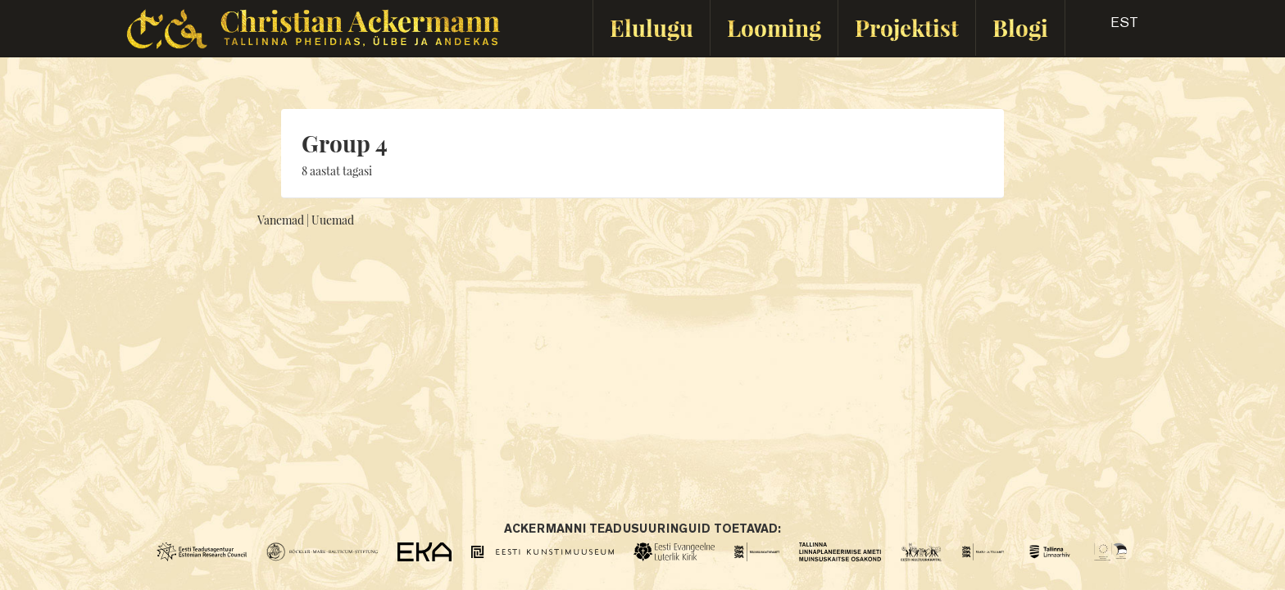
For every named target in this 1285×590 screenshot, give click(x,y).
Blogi (1020, 27)
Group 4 (345, 143)
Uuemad (332, 220)
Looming (774, 27)
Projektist (907, 27)
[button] (1110, 28)
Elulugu (651, 27)
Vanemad (280, 220)
